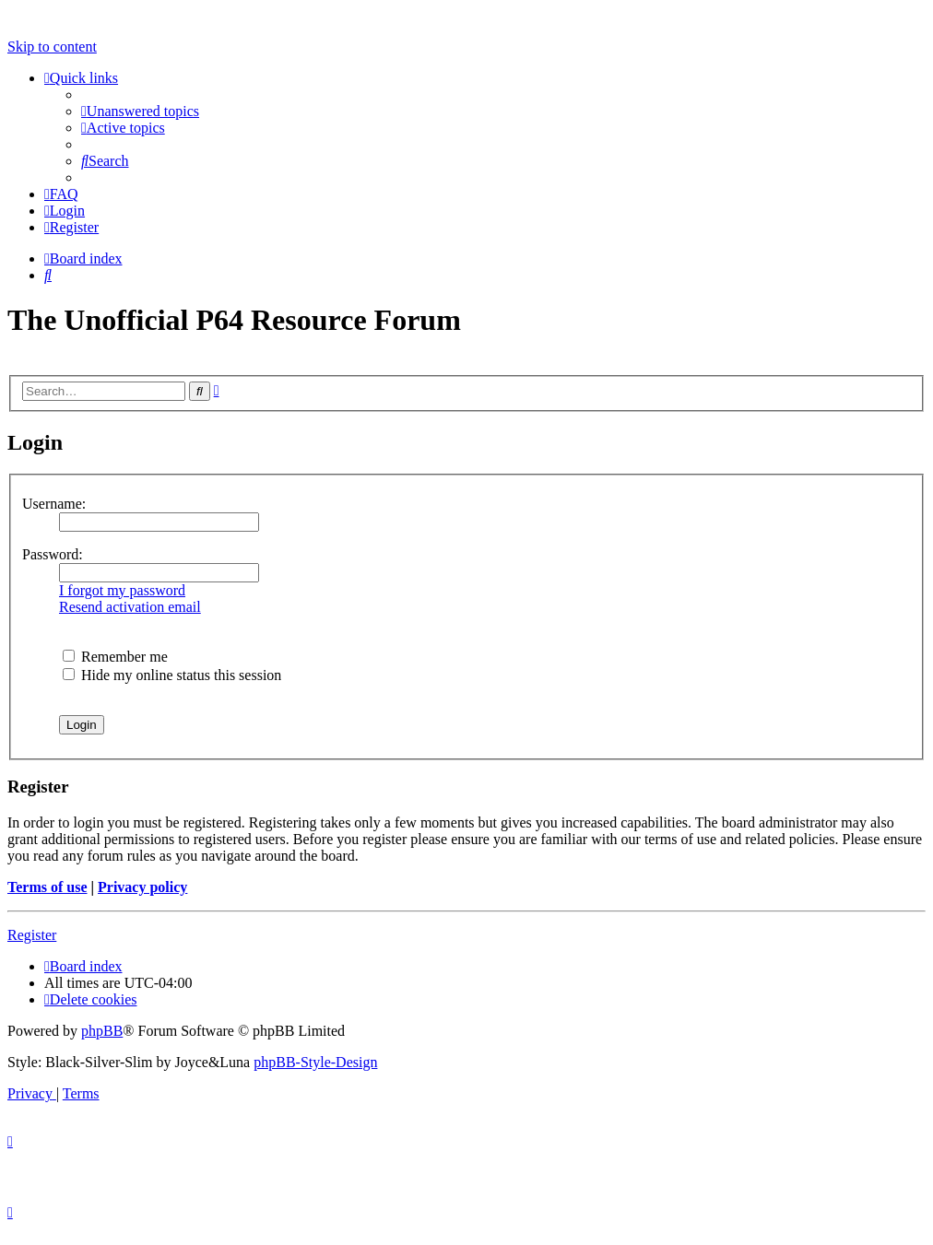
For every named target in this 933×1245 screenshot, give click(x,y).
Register (31, 935)
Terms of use (47, 887)
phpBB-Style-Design (315, 1062)
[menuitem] (140, 111)
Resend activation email (130, 607)
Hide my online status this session (172, 675)
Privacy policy (142, 887)
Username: (54, 503)
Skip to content (52, 46)
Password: (52, 554)
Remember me (115, 656)
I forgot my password (122, 590)
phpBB (102, 1031)
